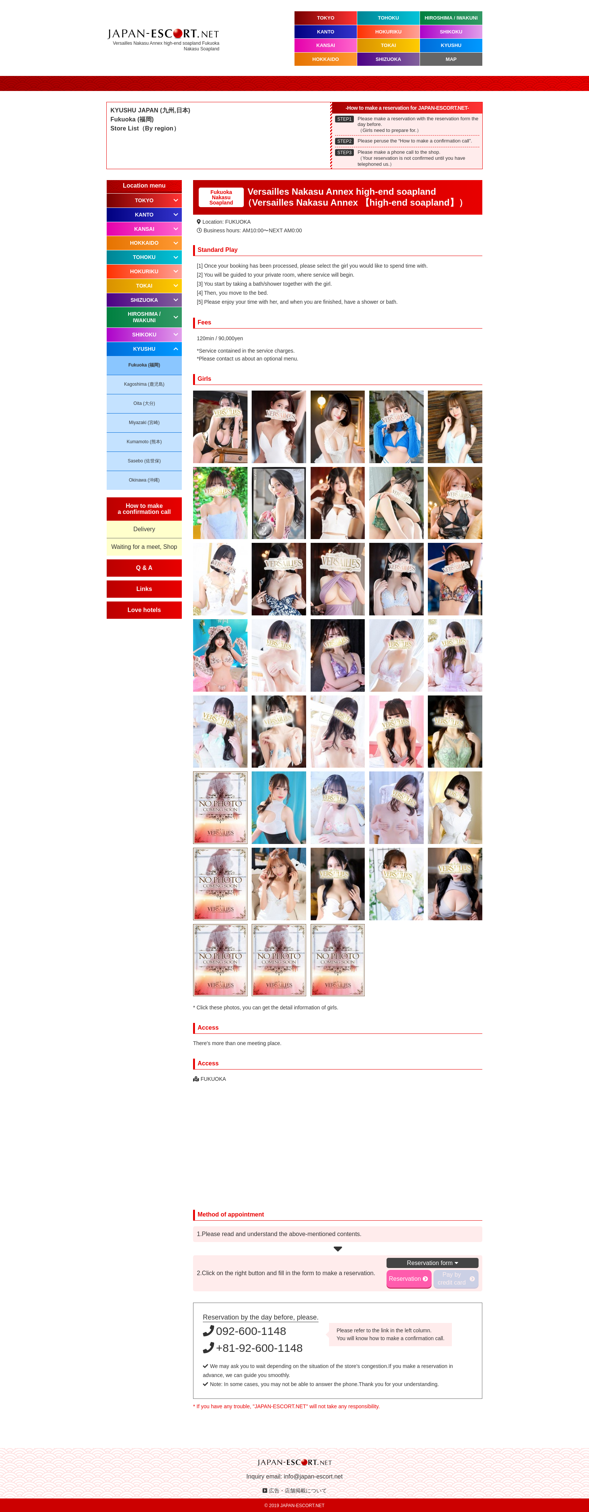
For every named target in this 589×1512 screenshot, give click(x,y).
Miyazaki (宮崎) (144, 422)
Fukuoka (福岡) (144, 365)
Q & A (144, 568)
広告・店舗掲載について (298, 1491)
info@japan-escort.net (313, 1476)
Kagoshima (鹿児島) (144, 384)
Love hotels (144, 610)
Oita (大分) (144, 403)
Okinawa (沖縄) (144, 480)
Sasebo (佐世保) (144, 461)
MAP (451, 59)
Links (144, 589)
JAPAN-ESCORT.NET (302, 1505)
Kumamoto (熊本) (144, 441)
